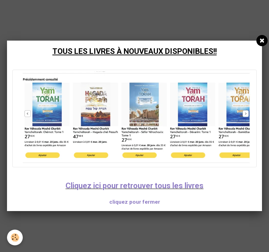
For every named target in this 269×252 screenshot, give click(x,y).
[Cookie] (15, 237)
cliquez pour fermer (134, 202)
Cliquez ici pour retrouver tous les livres (134, 185)
